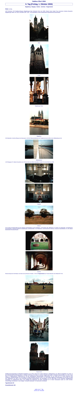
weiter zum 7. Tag (39, 389)
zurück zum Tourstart (39, 390)
